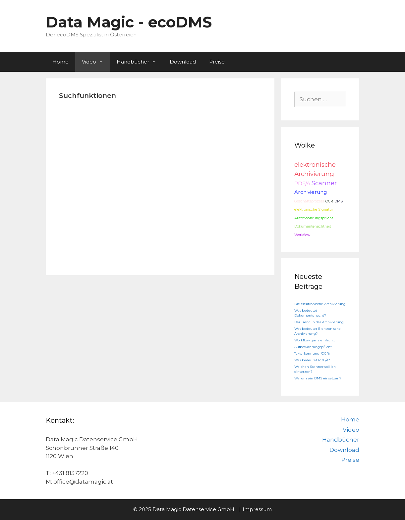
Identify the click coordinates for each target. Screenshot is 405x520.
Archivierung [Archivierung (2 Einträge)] (310, 192)
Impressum (257, 509)
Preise (217, 62)
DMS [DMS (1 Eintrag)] (338, 201)
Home (60, 62)
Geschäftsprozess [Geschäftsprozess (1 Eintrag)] (309, 201)
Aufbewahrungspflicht (313, 347)
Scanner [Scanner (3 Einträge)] (324, 183)
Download (183, 62)
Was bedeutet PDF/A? (312, 360)
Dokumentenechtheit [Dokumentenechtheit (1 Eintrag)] (312, 226)
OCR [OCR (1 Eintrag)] (329, 201)
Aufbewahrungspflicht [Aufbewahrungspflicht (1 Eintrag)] (313, 218)
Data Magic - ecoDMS (129, 22)
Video (96, 62)
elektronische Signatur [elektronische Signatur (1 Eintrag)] (313, 209)
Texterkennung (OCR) (312, 353)
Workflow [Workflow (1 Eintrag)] (302, 235)
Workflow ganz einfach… (314, 340)
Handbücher (140, 62)
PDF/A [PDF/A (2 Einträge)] (302, 183)
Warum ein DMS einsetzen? (317, 378)
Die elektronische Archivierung (320, 304)
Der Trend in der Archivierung (319, 322)
